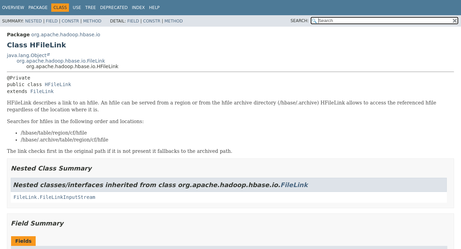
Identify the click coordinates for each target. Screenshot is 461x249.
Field (51, 21)
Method (92, 21)
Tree (90, 7)
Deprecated (114, 7)
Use (77, 7)
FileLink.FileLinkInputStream (54, 197)
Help (154, 7)
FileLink (41, 91)
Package (37, 7)
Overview (13, 7)
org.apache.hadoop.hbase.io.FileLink (61, 61)
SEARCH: (300, 20)
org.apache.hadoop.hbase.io (65, 34)
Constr (70, 21)
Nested (33, 21)
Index (138, 7)
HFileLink (58, 84)
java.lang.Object (26, 55)
